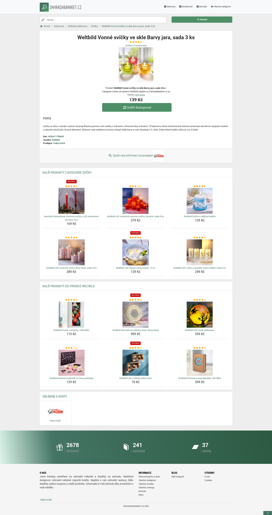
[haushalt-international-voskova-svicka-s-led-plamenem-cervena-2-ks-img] (71, 201)
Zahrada (201, 6)
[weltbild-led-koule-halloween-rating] (200, 300)
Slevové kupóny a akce (149, 476)
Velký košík (59, 143)
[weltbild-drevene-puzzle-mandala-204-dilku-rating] (200, 348)
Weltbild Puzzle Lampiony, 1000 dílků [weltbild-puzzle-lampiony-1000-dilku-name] (71, 330)
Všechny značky (146, 484)
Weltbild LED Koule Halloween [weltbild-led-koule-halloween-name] (199, 330)
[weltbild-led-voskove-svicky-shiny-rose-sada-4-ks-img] (71, 252)
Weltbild (56, 140)
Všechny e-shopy (146, 487)
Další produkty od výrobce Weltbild (68, 286)
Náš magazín (178, 476)
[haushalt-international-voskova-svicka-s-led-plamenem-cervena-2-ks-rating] (71, 186)
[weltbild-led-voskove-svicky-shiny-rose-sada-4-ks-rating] (71, 237)
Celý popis (140, 94)
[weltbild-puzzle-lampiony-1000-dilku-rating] (71, 300)
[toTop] (267, 513)
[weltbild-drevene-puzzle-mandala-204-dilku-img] (200, 363)
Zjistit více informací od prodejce (136, 156)
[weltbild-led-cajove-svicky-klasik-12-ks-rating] (135, 237)
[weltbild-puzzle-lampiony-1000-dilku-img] (71, 315)
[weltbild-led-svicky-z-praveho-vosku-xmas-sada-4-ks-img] (200, 252)
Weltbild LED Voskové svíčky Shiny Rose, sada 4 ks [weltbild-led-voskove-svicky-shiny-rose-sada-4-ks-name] (71, 268)
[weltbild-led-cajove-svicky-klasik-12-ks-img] (135, 252)
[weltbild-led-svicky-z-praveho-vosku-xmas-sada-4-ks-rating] (200, 237)
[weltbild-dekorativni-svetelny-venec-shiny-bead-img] (135, 315)
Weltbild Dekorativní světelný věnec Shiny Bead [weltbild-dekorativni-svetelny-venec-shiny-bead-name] (135, 330)
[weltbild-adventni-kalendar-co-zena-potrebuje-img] (71, 363)
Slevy (141, 495)
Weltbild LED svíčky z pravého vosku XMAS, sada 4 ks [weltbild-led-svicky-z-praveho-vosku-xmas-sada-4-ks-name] (199, 268)
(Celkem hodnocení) (136, 45)
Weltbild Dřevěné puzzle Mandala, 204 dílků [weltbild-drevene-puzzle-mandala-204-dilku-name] (199, 378)
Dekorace (169, 6)
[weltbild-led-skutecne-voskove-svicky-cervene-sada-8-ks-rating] (135, 186)
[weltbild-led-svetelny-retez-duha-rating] (135, 348)
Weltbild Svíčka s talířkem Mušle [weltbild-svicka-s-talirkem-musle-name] (200, 216)
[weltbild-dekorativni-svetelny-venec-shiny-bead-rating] (135, 300)
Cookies (208, 480)
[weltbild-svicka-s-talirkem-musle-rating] (200, 186)
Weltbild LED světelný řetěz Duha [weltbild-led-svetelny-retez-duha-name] (135, 378)
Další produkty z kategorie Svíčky (67, 172)
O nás (207, 476)
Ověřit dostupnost (136, 107)
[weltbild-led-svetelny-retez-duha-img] (135, 363)
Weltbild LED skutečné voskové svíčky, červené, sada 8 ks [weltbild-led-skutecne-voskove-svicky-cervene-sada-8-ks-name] (135, 216)
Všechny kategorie (220, 6)
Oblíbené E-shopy (54, 396)
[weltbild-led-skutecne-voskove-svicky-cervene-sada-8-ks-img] (135, 201)
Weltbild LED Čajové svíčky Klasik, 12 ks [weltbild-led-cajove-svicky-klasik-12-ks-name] (135, 268)
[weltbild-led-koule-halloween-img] (200, 315)
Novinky (142, 491)
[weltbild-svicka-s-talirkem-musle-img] (200, 201)
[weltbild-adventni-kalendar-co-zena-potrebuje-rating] (71, 348)
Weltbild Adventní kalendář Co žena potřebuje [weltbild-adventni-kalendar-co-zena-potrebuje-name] (71, 378)
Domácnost (186, 6)
